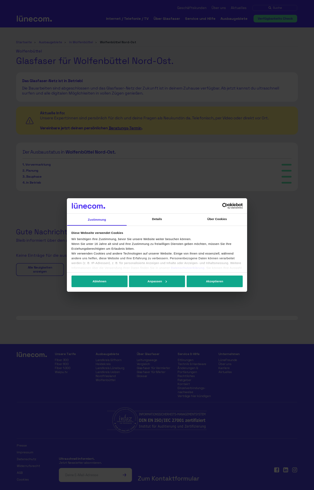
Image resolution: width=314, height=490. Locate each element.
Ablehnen (99, 281)
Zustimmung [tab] (97, 219)
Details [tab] (157, 219)
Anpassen (157, 281)
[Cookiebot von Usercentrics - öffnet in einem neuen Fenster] (225, 206)
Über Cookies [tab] (217, 219)
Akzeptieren (214, 281)
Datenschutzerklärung (187, 268)
